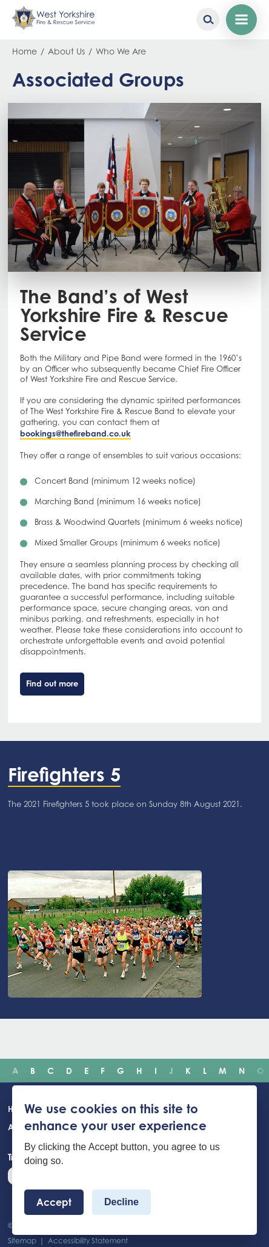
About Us (66, 51)
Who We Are (121, 51)
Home (24, 51)
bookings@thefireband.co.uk (75, 433)
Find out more (52, 683)
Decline (121, 1202)
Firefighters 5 (64, 774)
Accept (53, 1202)
